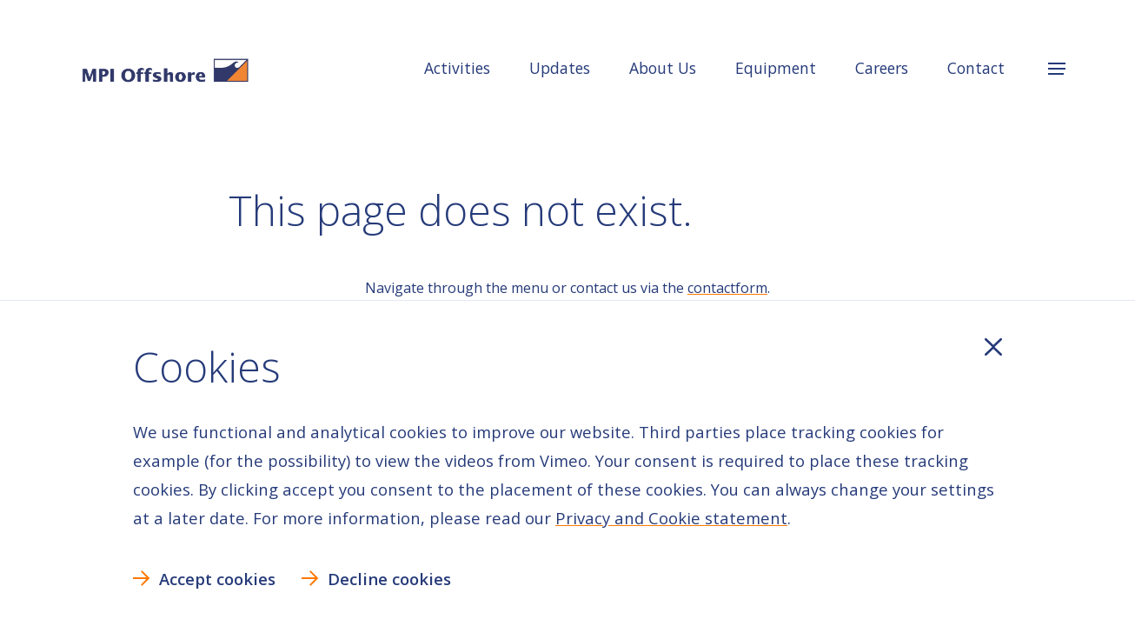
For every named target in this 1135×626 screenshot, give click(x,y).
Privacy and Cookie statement (671, 518)
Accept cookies (217, 578)
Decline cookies (389, 578)
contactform (727, 287)
